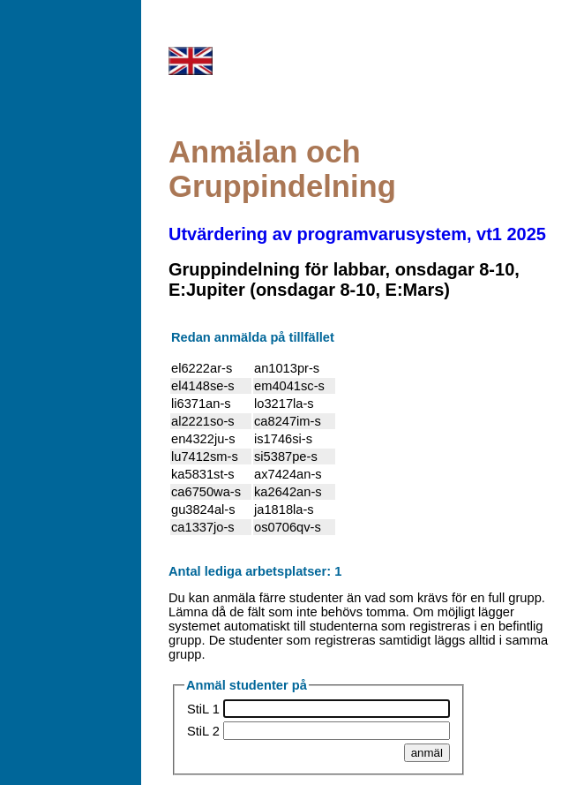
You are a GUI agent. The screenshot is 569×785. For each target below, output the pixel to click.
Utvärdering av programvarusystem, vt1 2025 (357, 234)
